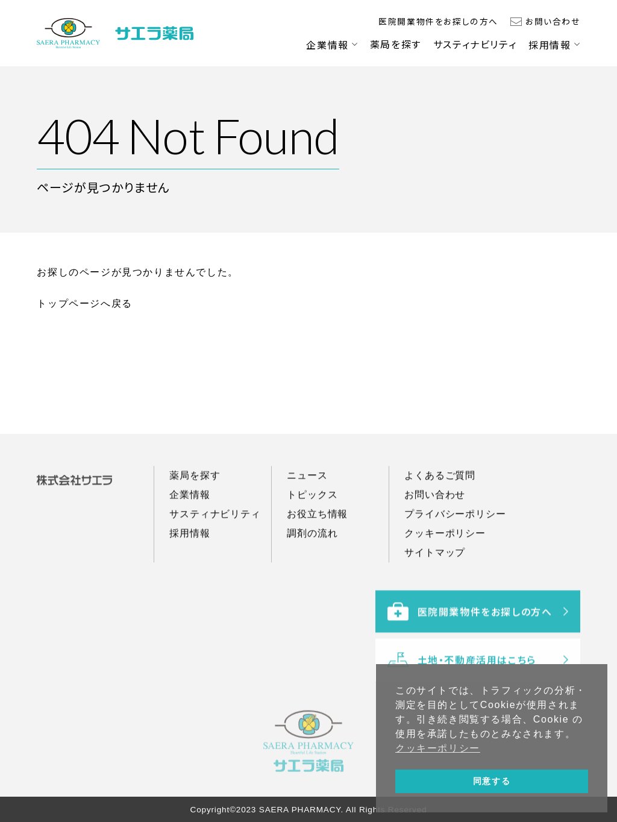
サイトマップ (434, 578)
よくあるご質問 (439, 500)
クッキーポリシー (444, 558)
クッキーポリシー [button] (437, 748)
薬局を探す (395, 44)
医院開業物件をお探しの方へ (438, 21)
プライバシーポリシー (455, 539)
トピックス (312, 520)
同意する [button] (491, 781)
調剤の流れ (312, 558)
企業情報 (327, 44)
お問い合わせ (552, 21)
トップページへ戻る (84, 303)
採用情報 (549, 44)
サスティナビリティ (474, 44)
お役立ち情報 (317, 539)
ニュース (307, 500)
